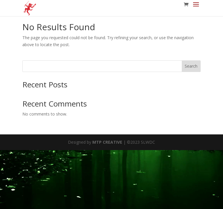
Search (191, 66)
